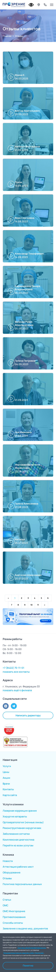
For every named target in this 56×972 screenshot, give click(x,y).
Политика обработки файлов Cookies (31, 947)
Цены (6, 772)
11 (38, 604)
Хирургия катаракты (15, 816)
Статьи (7, 899)
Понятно (28, 965)
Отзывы (7, 878)
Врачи (6, 783)
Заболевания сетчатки (16, 833)
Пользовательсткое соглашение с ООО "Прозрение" (23, 953)
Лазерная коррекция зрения (20, 810)
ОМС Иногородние (14, 911)
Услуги (7, 766)
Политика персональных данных (22, 884)
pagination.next (44, 604)
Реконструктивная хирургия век (22, 828)
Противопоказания (14, 917)
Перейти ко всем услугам (18, 845)
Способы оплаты (13, 922)
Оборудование (11, 872)
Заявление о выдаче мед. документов (25, 928)
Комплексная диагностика (18, 839)
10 (31, 604)
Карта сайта (10, 795)
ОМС (5, 905)
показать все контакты (16, 671)
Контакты (8, 789)
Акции (6, 777)
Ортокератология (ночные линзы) (23, 822)
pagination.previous (8, 598)
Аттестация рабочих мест (18, 866)
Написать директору (28, 715)
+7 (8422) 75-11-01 (13, 667)
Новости (8, 861)
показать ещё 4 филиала (17, 690)
